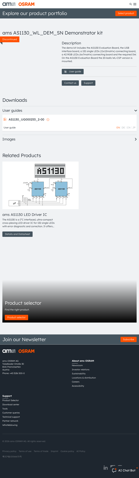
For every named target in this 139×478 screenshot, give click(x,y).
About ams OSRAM (83, 360)
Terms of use (25, 451)
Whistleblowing (9, 425)
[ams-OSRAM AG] (18, 4)
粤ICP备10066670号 (12, 456)
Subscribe (128, 339)
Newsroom (77, 365)
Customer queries (11, 412)
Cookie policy (67, 451)
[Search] (130, 4)
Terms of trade (41, 451)
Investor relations (80, 369)
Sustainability (79, 373)
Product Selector (10, 400)
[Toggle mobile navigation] (135, 4)
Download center (10, 404)
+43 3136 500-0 (17, 373)
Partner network (10, 421)
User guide (72, 71)
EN (118, 127)
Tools (5, 408)
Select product (126, 13)
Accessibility (78, 386)
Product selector (16, 317)
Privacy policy (9, 451)
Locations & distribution (84, 377)
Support (88, 82)
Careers (75, 381)
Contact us (70, 82)
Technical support (11, 417)
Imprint (54, 451)
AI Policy (80, 451)
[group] (28, 199)
